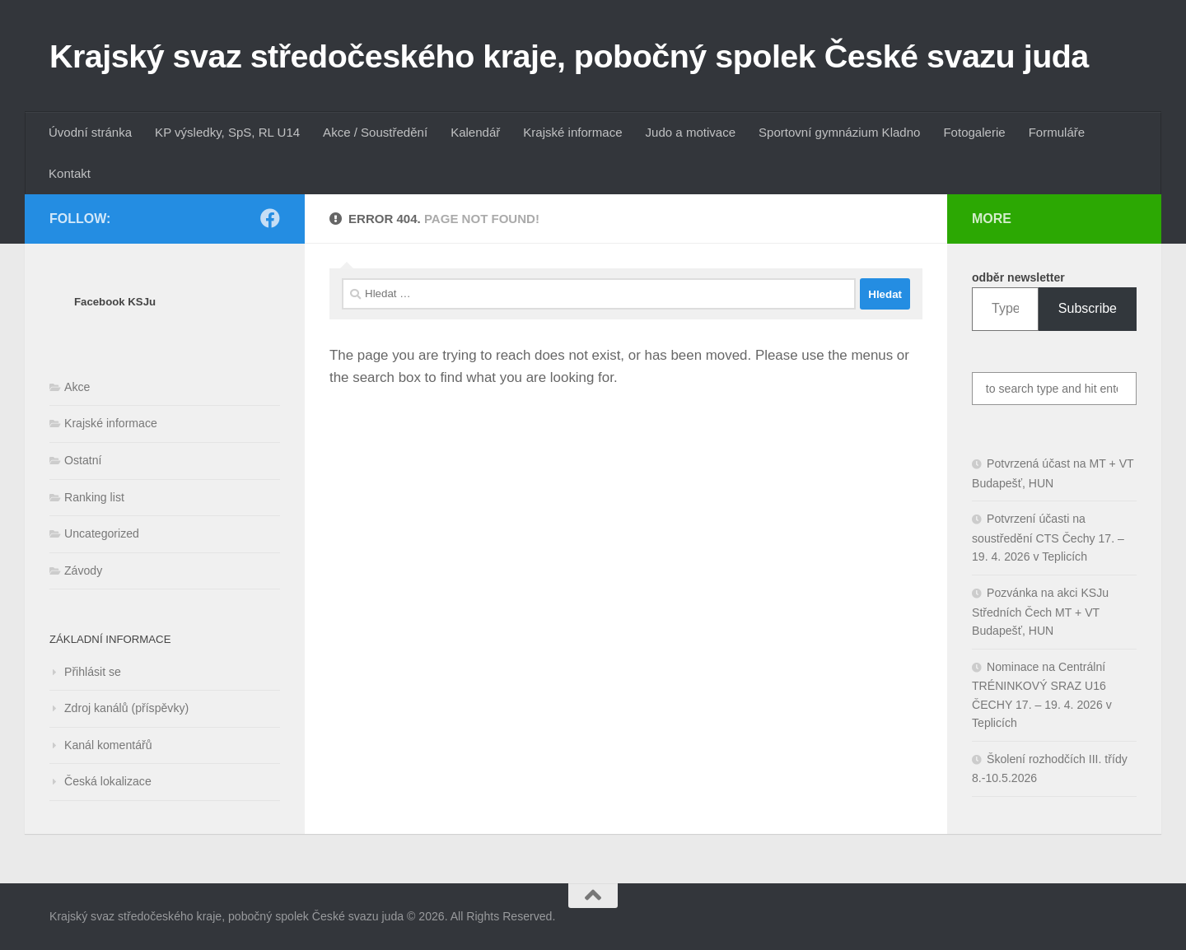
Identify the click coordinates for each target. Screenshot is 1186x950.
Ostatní (82, 460)
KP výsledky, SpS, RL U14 (227, 132)
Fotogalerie (974, 132)
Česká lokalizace (108, 781)
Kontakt (70, 173)
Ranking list (94, 497)
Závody (83, 570)
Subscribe (1087, 308)
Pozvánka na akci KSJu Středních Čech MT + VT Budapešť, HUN (1040, 611)
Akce (77, 387)
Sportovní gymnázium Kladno (839, 132)
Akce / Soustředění (375, 132)
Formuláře (1057, 132)
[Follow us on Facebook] (270, 218)
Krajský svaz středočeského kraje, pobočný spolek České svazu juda (569, 56)
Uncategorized (101, 533)
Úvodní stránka (90, 132)
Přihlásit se (92, 671)
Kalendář (475, 132)
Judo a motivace (690, 132)
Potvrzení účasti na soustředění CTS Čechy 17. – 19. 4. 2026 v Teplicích (1048, 537)
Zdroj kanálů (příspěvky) (126, 708)
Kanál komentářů (108, 745)
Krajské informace (572, 132)
